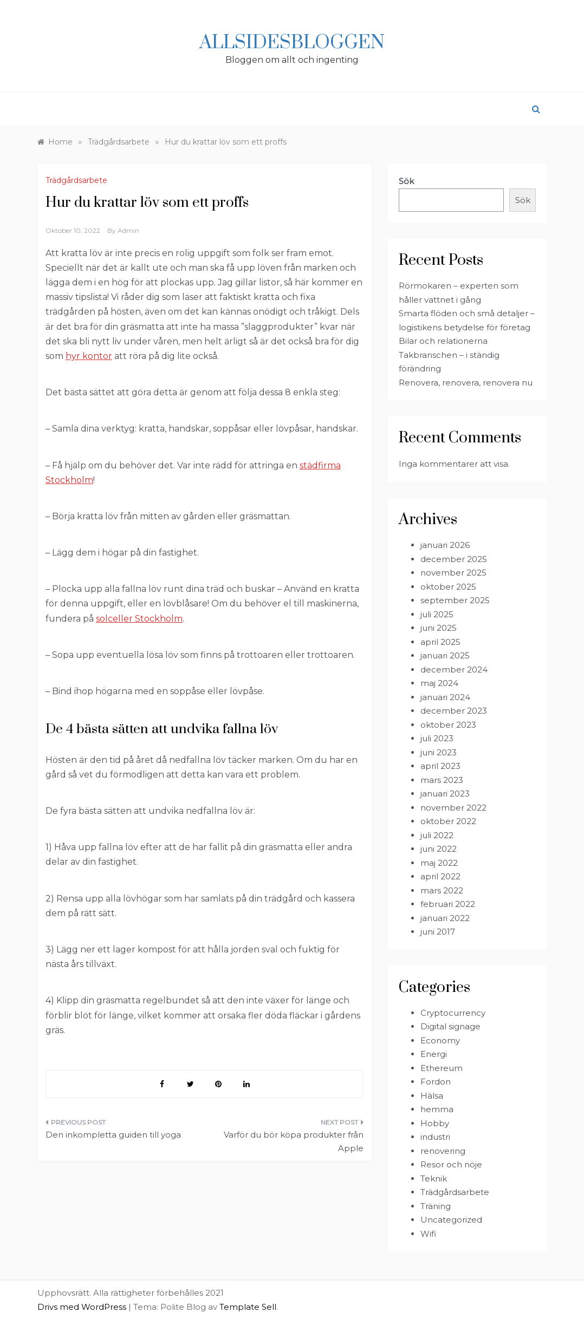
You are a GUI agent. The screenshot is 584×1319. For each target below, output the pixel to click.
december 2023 (453, 711)
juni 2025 (438, 628)
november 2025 (453, 572)
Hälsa (431, 1096)
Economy (440, 1040)
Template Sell (247, 1307)
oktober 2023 (448, 725)
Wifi (428, 1234)
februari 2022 (447, 904)
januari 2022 (445, 918)
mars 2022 (441, 890)
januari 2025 (445, 655)
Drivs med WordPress (82, 1307)
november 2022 (453, 807)
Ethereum (441, 1068)
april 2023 (440, 766)
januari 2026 (445, 545)
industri (435, 1137)
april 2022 (440, 876)
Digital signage (450, 1026)
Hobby (434, 1123)
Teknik (433, 1178)
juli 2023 (436, 738)
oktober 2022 (448, 821)
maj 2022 (439, 863)
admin (128, 230)
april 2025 (440, 642)
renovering (442, 1151)
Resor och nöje (451, 1164)
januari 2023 (445, 793)
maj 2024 (439, 683)
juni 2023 (438, 752)
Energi (433, 1054)
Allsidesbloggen (292, 43)
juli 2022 (436, 835)
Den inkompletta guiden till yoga (113, 1134)
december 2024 (454, 669)
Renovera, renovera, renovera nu (466, 382)
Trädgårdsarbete (76, 180)
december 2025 (453, 559)
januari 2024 (445, 697)
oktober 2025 (448, 587)
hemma (436, 1109)
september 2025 (455, 600)
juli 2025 (436, 614)
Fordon (435, 1081)
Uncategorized (451, 1219)
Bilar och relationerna (443, 341)
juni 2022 (438, 849)
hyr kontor (89, 356)
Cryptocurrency (452, 1013)
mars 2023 (441, 780)
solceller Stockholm (139, 618)
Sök (406, 181)
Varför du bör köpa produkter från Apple (294, 1141)
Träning (435, 1206)
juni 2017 (437, 931)
